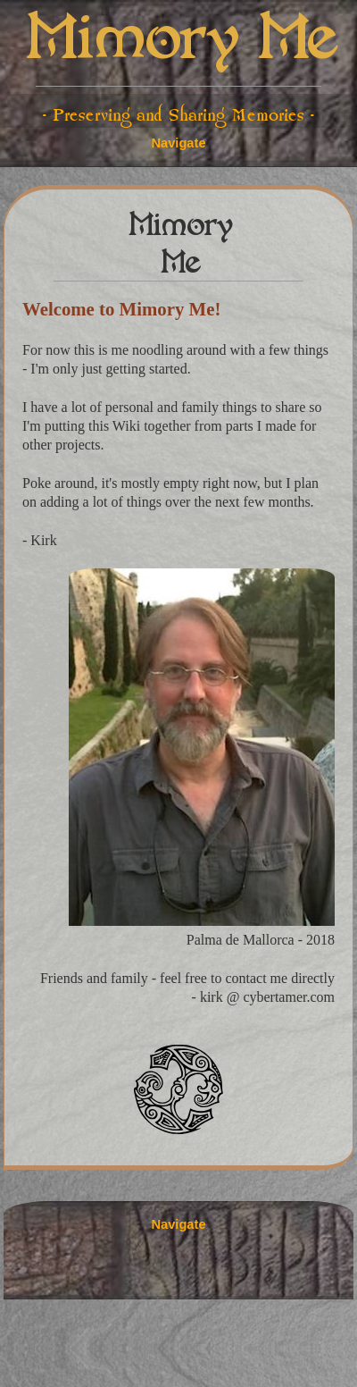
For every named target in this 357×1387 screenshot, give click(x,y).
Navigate (178, 143)
